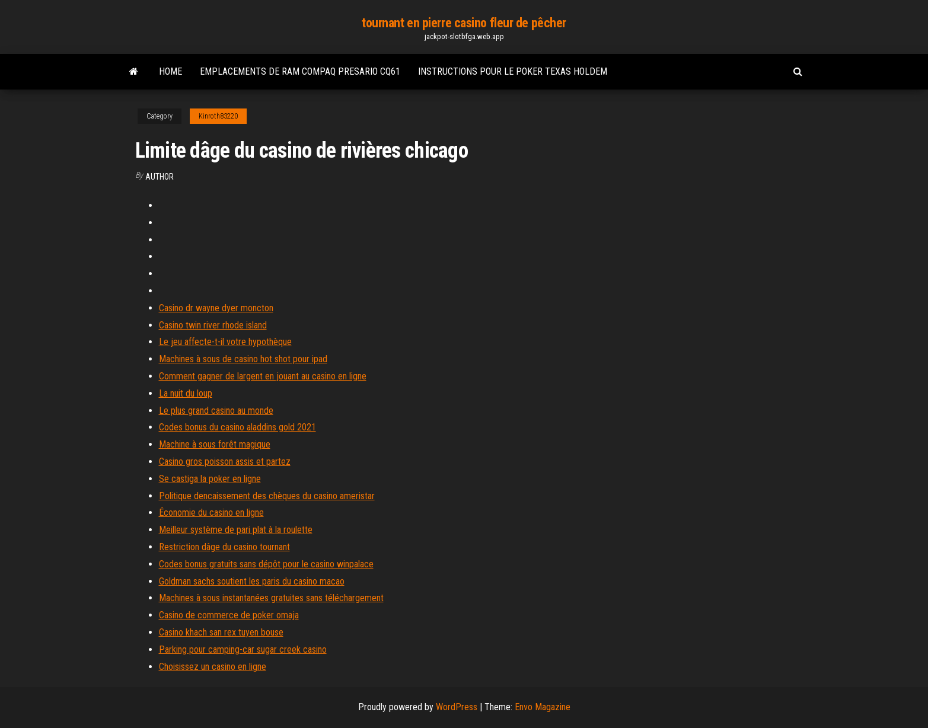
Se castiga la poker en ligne (210, 478)
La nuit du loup (185, 393)
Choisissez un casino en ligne (212, 666)
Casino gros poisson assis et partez (225, 461)
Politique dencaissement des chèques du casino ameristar (267, 496)
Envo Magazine (542, 707)
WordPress (456, 707)
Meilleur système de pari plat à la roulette (235, 529)
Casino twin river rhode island (213, 325)
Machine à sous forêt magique (214, 444)
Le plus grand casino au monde (216, 410)
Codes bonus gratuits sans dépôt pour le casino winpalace (266, 564)
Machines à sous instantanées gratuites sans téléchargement (271, 598)
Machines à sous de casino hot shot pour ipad (243, 359)
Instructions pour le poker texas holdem (512, 71)
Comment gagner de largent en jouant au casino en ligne (262, 376)
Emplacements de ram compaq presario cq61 (300, 71)
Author (159, 176)
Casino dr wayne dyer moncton (216, 308)
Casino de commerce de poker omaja (229, 615)
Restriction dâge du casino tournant (224, 547)
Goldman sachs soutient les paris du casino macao (252, 581)
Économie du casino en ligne (211, 512)
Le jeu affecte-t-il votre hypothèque (225, 341)
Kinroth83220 (218, 116)
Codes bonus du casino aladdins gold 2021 (237, 427)
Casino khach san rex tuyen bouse (221, 632)
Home (170, 71)
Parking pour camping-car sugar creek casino (243, 649)
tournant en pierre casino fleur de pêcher (464, 22)
